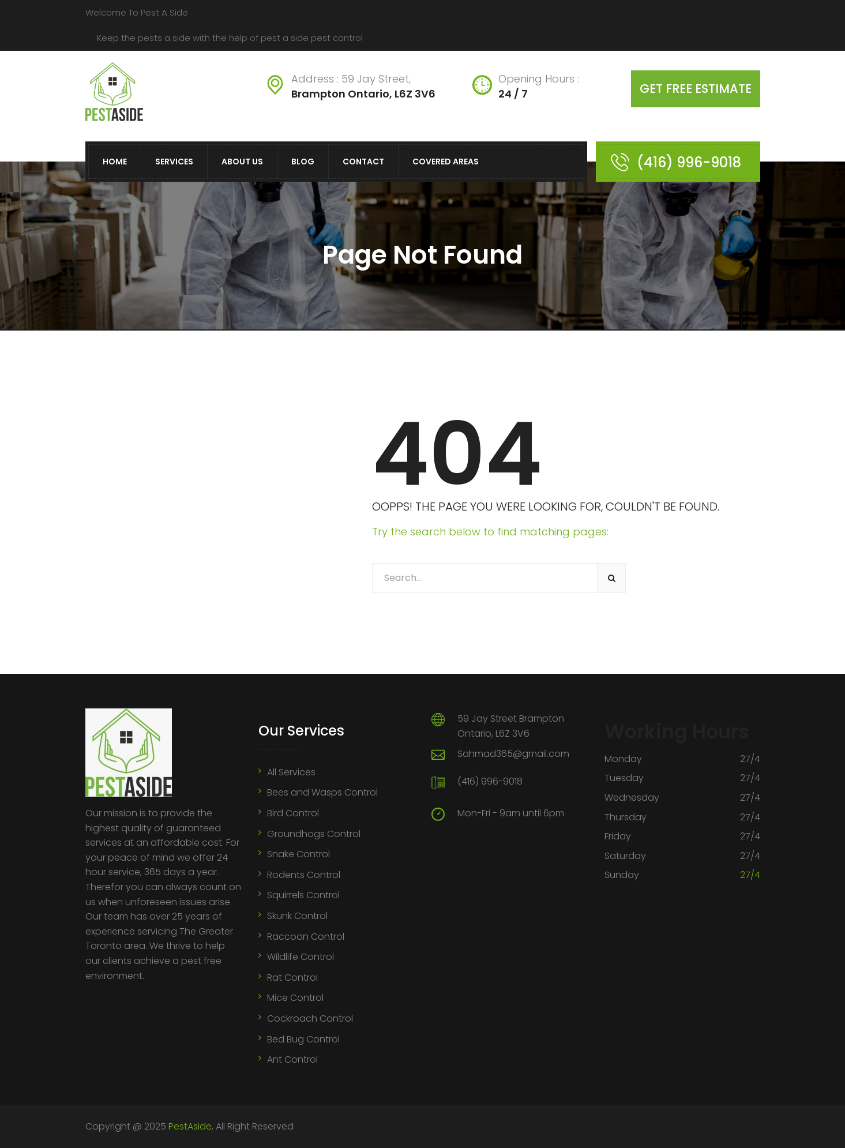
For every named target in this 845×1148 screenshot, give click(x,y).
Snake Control (298, 854)
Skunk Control (297, 915)
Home (115, 161)
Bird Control (293, 813)
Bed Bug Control (303, 1039)
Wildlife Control (300, 956)
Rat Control (292, 977)
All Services (291, 772)
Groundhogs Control (313, 834)
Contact (363, 161)
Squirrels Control (303, 895)
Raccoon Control (305, 936)
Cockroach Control (310, 1018)
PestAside (190, 1126)
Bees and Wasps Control (322, 792)
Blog (302, 161)
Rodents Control (303, 874)
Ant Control (292, 1059)
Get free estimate (696, 88)
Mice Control (295, 997)
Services (174, 161)
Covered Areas (445, 161)
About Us (242, 161)
